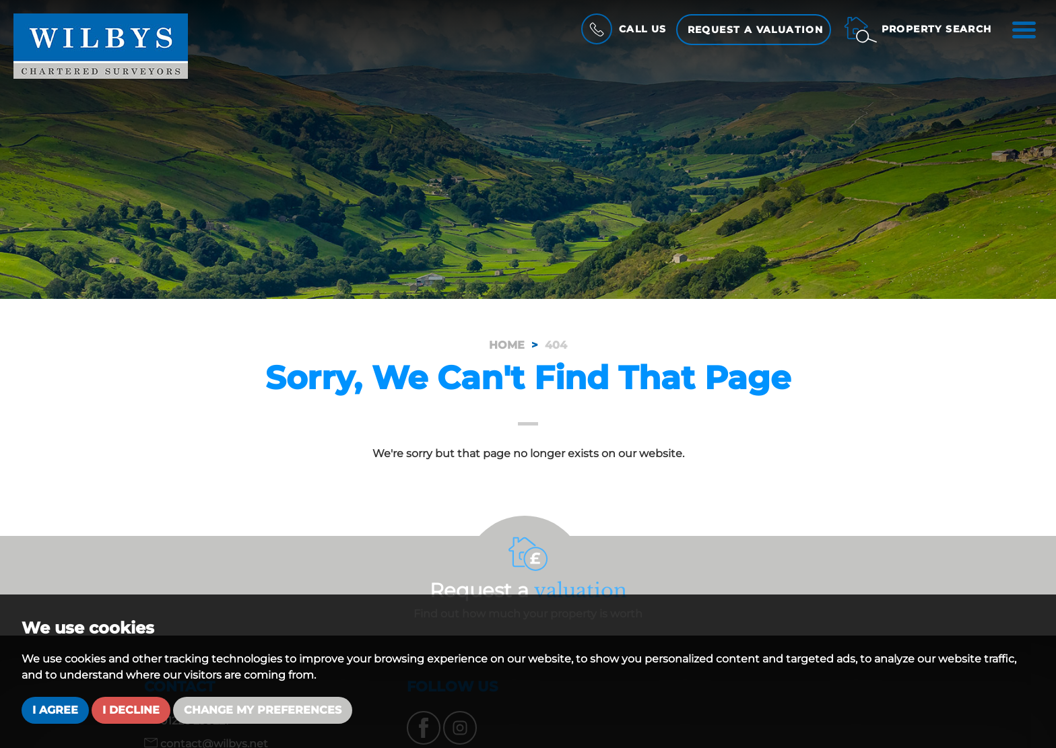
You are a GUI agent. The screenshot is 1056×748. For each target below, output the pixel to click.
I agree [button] (55, 710)
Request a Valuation (756, 30)
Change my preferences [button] (262, 710)
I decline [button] (131, 710)
